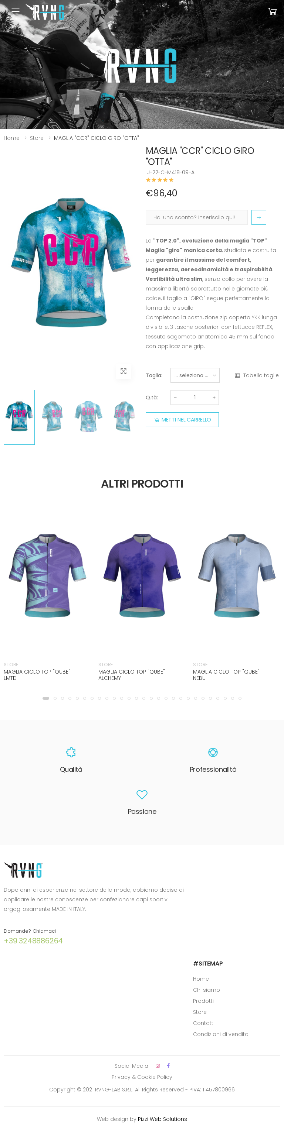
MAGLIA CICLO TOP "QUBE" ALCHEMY (131, 675)
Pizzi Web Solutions (162, 1119)
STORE (11, 664)
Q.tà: (152, 397)
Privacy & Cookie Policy (142, 1077)
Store (37, 138)
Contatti (203, 1023)
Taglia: (154, 375)
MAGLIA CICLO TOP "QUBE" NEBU (226, 675)
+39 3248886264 (33, 941)
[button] (45, 698)
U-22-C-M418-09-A (170, 172)
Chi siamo (206, 990)
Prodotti (203, 1001)
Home (12, 138)
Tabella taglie (256, 375)
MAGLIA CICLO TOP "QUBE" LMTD (37, 675)
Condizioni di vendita (220, 1034)
